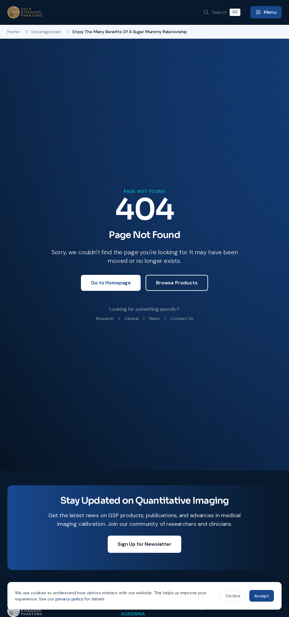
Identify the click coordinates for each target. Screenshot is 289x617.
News (154, 318)
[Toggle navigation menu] (266, 12)
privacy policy (69, 599)
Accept (261, 596)
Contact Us (182, 318)
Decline (233, 596)
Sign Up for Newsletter (144, 544)
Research (105, 318)
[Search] (221, 12)
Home (13, 31)
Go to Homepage (111, 282)
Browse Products (177, 282)
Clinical (131, 318)
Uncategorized (45, 31)
